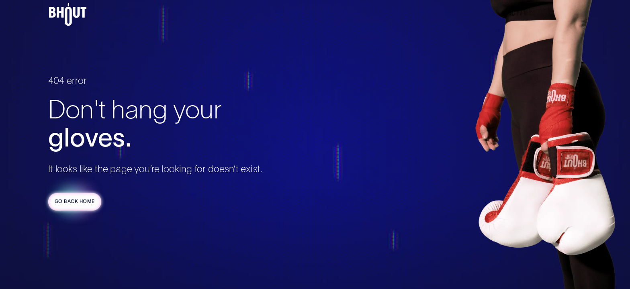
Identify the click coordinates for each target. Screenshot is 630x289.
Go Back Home (75, 202)
